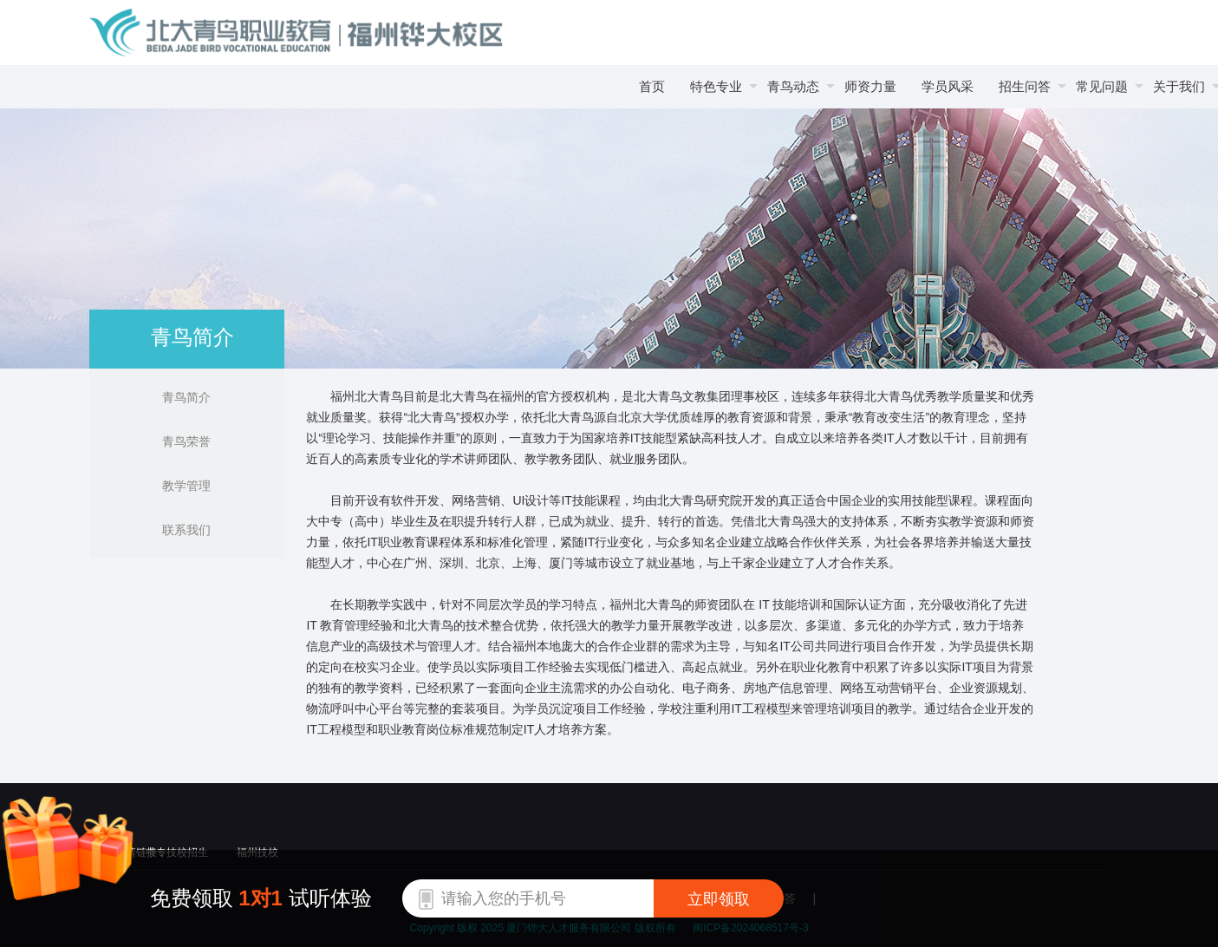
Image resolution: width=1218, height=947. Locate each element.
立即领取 (718, 899)
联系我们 (186, 530)
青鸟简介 (186, 397)
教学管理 (186, 486)
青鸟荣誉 (186, 441)
